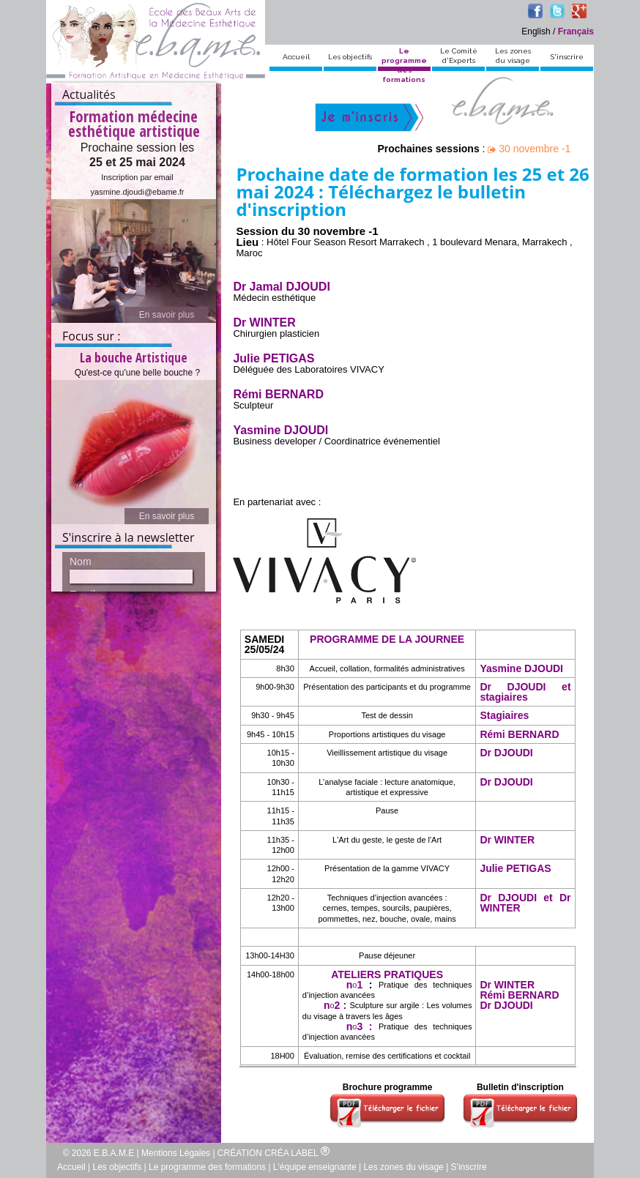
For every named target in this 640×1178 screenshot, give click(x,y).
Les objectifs (350, 57)
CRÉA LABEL (296, 1153)
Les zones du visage (403, 1167)
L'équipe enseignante (315, 1167)
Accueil (296, 57)
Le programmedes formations (404, 65)
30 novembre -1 (529, 148)
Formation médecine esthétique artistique (134, 108)
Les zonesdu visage (513, 55)
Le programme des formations (207, 1167)
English (535, 31)
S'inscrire (567, 57)
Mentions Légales (175, 1153)
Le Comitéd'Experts (458, 55)
